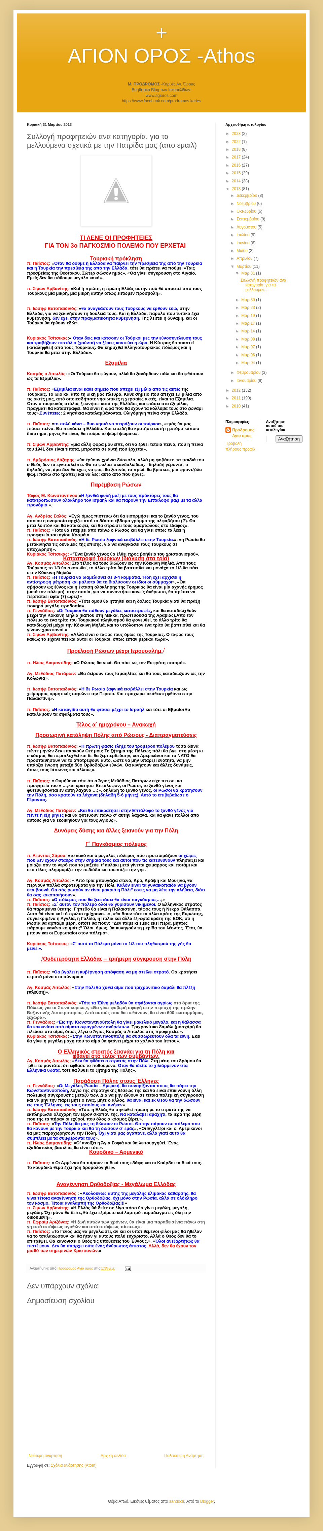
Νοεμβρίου (247, 203)
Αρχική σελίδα (113, 1455)
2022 (237, 141)
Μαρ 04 (248, 362)
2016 (237, 165)
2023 (237, 133)
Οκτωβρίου (247, 211)
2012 (237, 390)
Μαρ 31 (248, 273)
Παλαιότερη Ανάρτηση (184, 1455)
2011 (237, 398)
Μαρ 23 (248, 307)
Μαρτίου (245, 266)
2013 (237, 188)
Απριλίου (245, 258)
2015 (237, 173)
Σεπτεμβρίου (248, 219)
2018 (237, 149)
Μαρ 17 (248, 323)
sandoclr (176, 1501)
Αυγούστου (247, 227)
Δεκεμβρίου (247, 195)
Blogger (207, 1501)
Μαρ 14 (248, 331)
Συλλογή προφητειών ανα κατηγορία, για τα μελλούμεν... (263, 285)
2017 (237, 157)
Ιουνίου (244, 243)
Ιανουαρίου (247, 380)
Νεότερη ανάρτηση (45, 1455)
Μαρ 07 (248, 347)
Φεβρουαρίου (249, 372)
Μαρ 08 (248, 339)
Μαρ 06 (248, 355)
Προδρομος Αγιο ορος (243, 433)
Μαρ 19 (248, 315)
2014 (237, 181)
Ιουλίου (244, 235)
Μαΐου (243, 250)
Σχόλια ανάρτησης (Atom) (74, 1465)
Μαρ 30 (248, 299)
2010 (237, 406)
